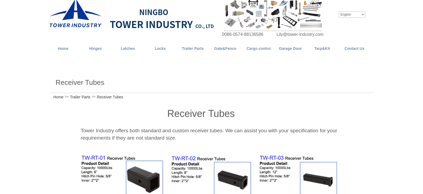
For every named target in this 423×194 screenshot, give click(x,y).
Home (58, 97)
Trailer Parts (80, 97)
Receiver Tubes (110, 97)
